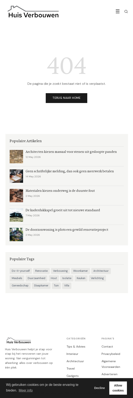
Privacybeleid (111, 354)
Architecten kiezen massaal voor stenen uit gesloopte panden (71, 152)
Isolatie (66, 278)
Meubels (17, 278)
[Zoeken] (126, 11)
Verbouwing (60, 271)
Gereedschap (20, 285)
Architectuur (101, 271)
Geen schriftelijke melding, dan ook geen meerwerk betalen (70, 171)
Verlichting (97, 278)
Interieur (72, 354)
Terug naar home (66, 98)
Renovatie (41, 271)
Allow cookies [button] (118, 388)
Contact (107, 346)
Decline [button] (99, 388)
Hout (54, 278)
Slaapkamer (41, 285)
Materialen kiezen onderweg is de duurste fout (60, 191)
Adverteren (109, 374)
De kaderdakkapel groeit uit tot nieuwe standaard (63, 210)
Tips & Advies (75, 346)
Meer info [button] (26, 390)
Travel (70, 368)
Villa (66, 285)
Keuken (81, 278)
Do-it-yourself (21, 271)
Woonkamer (80, 271)
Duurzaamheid (36, 278)
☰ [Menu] (117, 11)
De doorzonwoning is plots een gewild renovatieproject (67, 230)
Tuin (56, 285)
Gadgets (72, 376)
